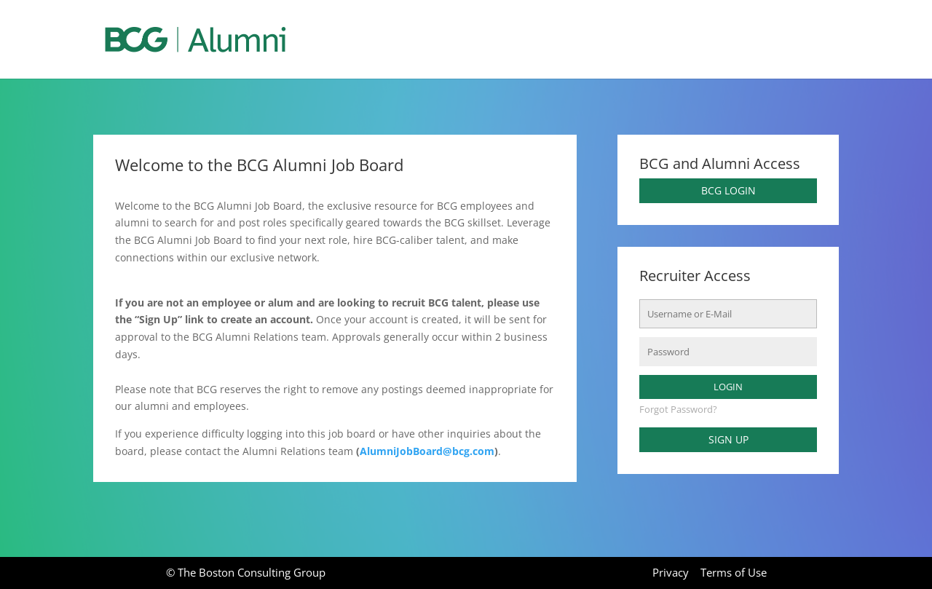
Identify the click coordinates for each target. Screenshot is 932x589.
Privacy (670, 572)
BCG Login (728, 190)
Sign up (728, 439)
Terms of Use (733, 572)
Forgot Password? (678, 409)
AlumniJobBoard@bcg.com (427, 451)
